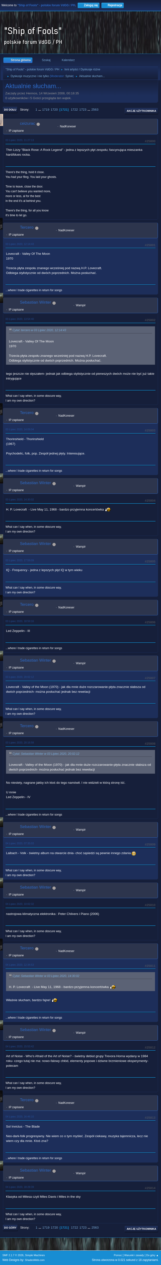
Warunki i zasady (134, 1255)
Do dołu (10, 109)
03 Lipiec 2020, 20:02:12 (20, 676)
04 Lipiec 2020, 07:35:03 (20, 843)
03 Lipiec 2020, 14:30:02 (20, 499)
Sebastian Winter (35, 302)
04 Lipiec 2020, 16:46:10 (20, 1116)
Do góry (10, 1227)
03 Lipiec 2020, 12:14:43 (20, 244)
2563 (95, 109)
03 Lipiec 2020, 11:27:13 (20, 140)
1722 (74, 109)
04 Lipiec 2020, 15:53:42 (20, 1046)
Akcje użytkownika (141, 110)
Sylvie (69, 76)
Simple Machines (35, 1255)
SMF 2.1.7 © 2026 (13, 1255)
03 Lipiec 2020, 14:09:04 (20, 429)
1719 (45, 109)
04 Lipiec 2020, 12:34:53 (20, 964)
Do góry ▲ (152, 1255)
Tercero (27, 227)
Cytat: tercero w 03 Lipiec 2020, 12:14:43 (39, 330)
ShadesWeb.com (35, 1260)
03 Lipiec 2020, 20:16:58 (20, 742)
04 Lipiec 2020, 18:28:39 (20, 1187)
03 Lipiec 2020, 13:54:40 (20, 319)
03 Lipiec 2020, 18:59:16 (20, 621)
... (40, 109)
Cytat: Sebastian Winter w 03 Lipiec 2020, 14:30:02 (45, 976)
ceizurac (27, 123)
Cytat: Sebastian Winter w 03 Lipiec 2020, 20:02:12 (45, 753)
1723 (83, 109)
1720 (54, 109)
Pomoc (118, 1255)
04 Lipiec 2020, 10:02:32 (20, 903)
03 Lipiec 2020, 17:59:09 (20, 560)
